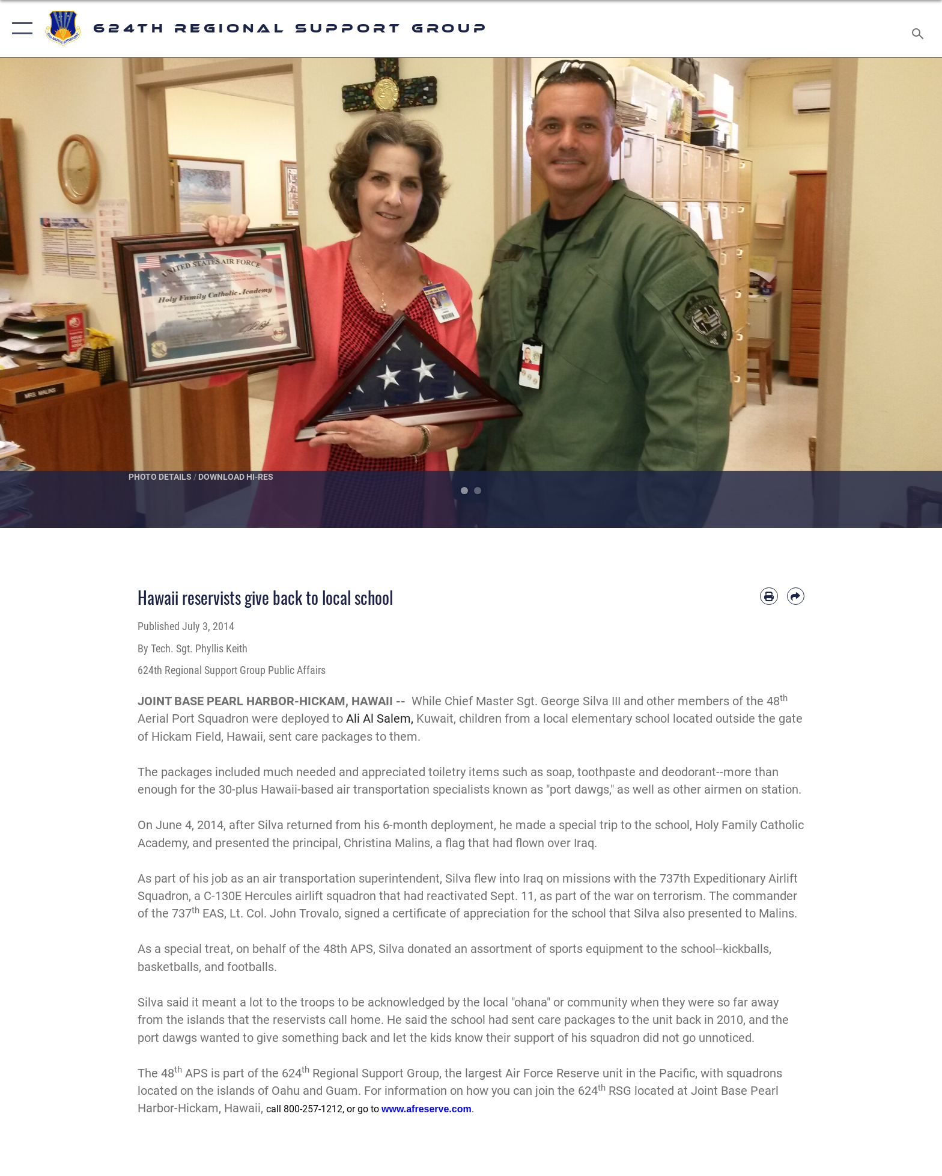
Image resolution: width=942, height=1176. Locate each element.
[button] (19, 28)
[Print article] (768, 596)
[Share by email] (795, 596)
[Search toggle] (919, 28)
